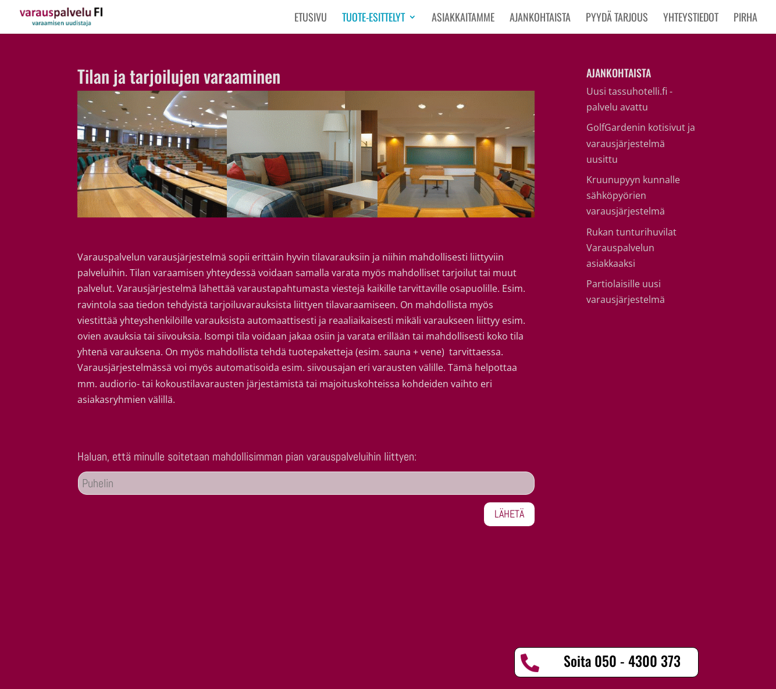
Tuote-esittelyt (373, 18)
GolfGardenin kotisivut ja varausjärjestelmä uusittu (640, 143)
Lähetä (509, 513)
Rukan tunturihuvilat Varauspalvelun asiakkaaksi (631, 248)
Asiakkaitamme (463, 18)
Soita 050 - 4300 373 (622, 660)
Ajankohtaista (540, 18)
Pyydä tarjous (617, 18)
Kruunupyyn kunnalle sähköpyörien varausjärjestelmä (633, 195)
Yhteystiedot (690, 18)
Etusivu (310, 18)
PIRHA (745, 18)
